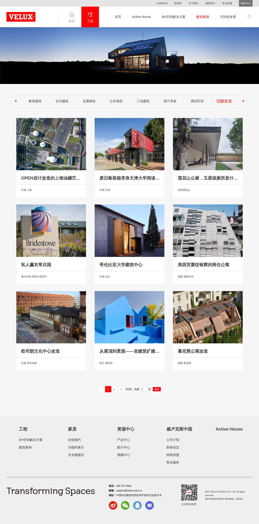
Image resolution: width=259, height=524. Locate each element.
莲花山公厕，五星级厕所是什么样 (208, 178)
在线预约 (74, 440)
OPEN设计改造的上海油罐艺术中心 (51, 178)
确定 (156, 389)
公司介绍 (172, 440)
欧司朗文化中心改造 (40, 351)
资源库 (178, 3)
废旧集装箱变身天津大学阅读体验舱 (129, 178)
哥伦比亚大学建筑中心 (120, 264)
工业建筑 (143, 101)
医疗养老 (170, 101)
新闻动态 (172, 447)
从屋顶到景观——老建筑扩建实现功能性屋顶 (129, 351)
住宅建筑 (62, 101)
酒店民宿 (197, 101)
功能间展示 (76, 447)
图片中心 (123, 447)
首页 (118, 17)
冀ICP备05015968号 (214, 499)
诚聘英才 (210, 3)
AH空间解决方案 (173, 17)
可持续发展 (228, 17)
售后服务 (172, 462)
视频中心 (123, 455)
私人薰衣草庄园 (36, 264)
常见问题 (227, 3)
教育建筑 (35, 101)
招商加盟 (172, 455)
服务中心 (246, 3)
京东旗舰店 (76, 455)
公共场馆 (116, 101)
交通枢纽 (89, 101)
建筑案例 (202, 17)
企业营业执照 (188, 504)
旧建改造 (224, 101)
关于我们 (194, 3)
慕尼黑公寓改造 (193, 351)
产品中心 (123, 440)
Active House (141, 17)
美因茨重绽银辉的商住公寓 (203, 264)
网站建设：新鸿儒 (233, 499)
